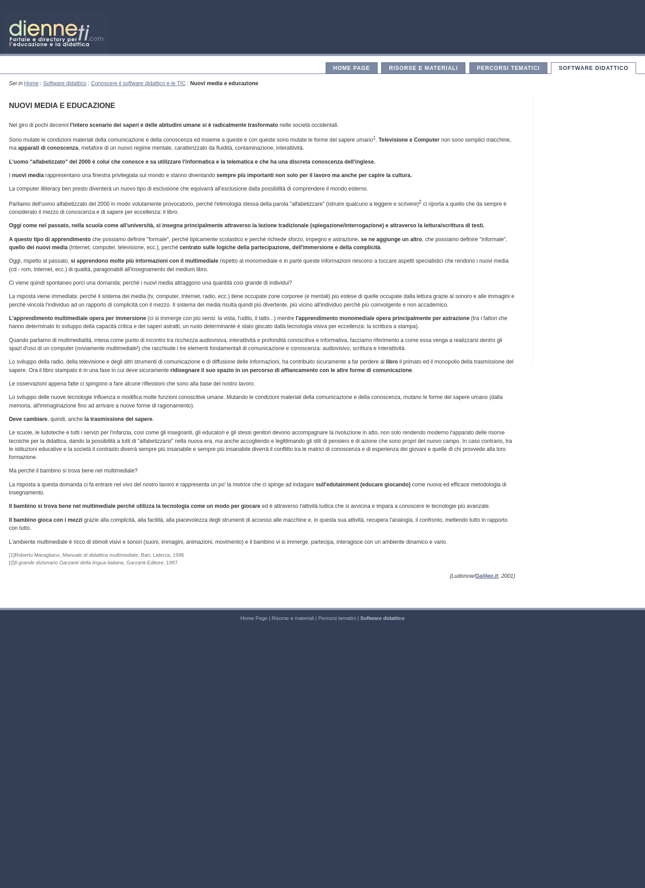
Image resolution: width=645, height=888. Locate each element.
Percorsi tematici (508, 68)
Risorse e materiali (423, 68)
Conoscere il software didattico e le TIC (138, 83)
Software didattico (593, 68)
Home (31, 83)
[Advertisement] (584, 230)
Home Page (351, 68)
